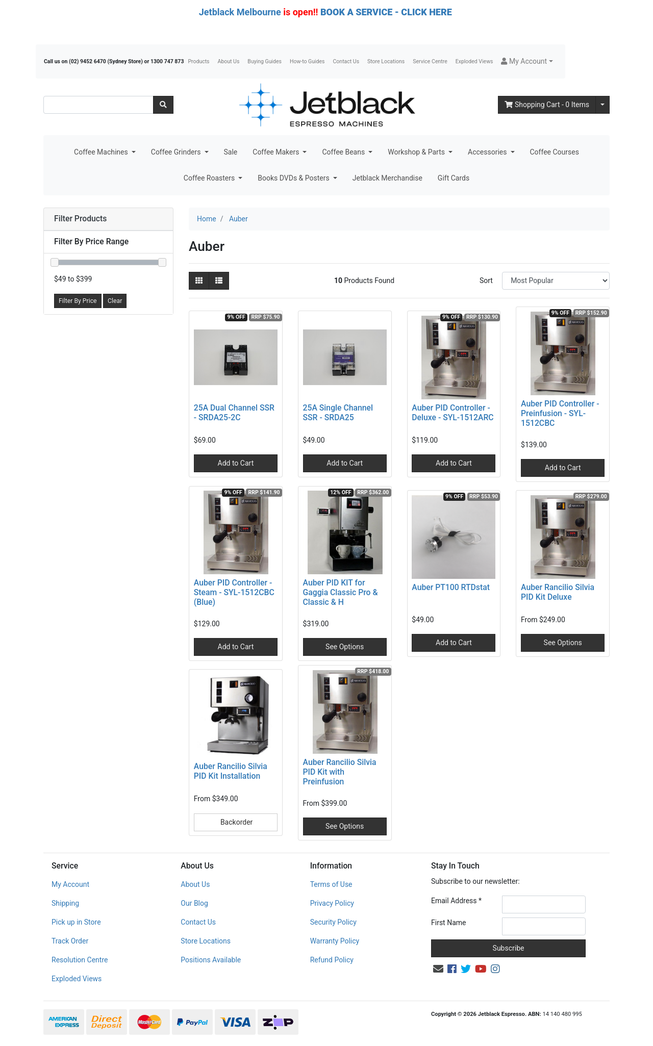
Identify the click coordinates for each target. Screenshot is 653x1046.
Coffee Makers (277, 152)
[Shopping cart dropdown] (602, 105)
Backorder (235, 822)
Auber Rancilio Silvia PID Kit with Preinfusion (339, 771)
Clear (115, 300)
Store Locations (386, 61)
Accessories (488, 152)
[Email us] (438, 969)
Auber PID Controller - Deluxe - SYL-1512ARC (452, 412)
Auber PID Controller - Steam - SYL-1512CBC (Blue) (234, 592)
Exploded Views (474, 61)
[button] (527, 61)
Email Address (456, 901)
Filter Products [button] (80, 218)
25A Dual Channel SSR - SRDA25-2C (234, 412)
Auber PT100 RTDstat (451, 587)
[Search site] (163, 105)
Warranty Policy (335, 941)
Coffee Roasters (210, 178)
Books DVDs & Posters (294, 178)
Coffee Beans (344, 152)
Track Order (70, 941)
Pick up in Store (76, 922)
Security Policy (333, 922)
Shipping (65, 903)
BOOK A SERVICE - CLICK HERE (386, 12)
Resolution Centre (80, 960)
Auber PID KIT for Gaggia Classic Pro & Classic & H (340, 592)
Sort (486, 280)
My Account (70, 884)
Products (198, 61)
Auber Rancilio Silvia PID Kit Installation (230, 771)
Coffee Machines (102, 152)
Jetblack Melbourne (240, 12)
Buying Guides (264, 61)
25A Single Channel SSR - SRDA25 (338, 412)
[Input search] (98, 105)
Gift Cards (453, 178)
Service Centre (430, 61)
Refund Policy (332, 960)
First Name (448, 923)
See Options (344, 647)
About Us (229, 61)
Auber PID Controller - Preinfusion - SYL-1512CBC (560, 413)
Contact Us (346, 61)
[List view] (219, 281)
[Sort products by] (556, 281)
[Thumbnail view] (199, 281)
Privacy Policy (332, 903)
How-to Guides (307, 61)
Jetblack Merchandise (387, 178)
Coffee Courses (554, 152)
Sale (231, 152)
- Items (547, 104)
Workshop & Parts (417, 152)
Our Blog (194, 903)
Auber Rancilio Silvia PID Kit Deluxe (557, 592)
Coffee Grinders (177, 152)
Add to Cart (236, 463)
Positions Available (211, 960)
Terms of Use (331, 884)
